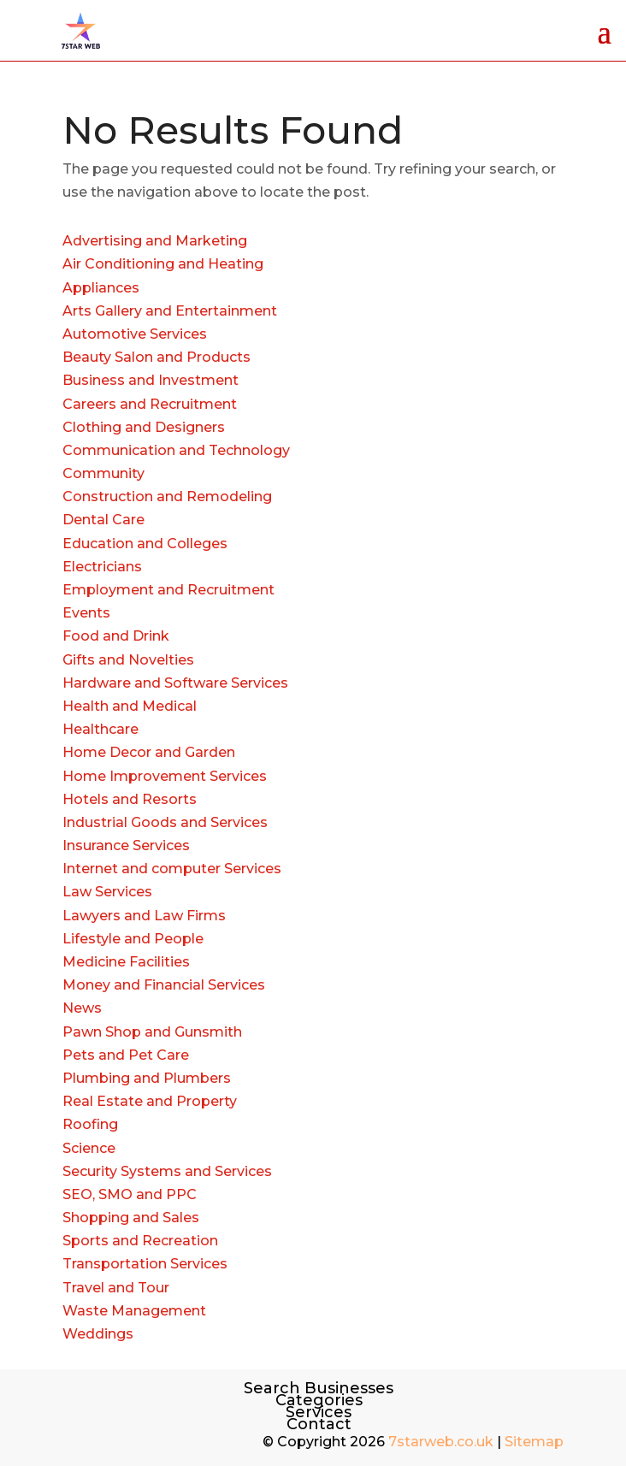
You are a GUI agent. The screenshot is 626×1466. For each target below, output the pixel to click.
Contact (318, 1424)
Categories (319, 1400)
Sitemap (534, 1441)
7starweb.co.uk (440, 1441)
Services (318, 1412)
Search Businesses (318, 1388)
